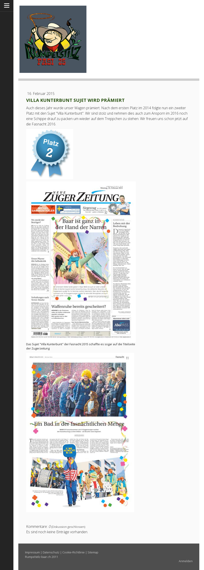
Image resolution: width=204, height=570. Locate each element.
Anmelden (186, 561)
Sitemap (93, 552)
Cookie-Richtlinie (73, 552)
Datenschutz (51, 552)
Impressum (32, 552)
